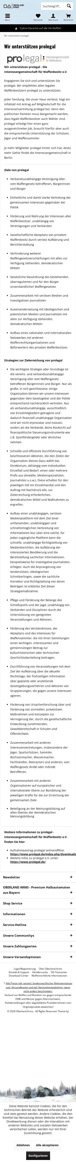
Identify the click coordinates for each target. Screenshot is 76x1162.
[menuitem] (7, 17)
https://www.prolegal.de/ (28, 862)
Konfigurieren (38, 1156)
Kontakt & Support (19, 972)
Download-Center (19, 975)
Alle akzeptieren (47, 1145)
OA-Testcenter (59, 972)
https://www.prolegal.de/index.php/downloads (43, 854)
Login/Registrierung (25, 968)
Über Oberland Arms (50, 968)
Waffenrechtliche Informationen (49, 975)
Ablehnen (23, 1145)
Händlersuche (40, 972)
